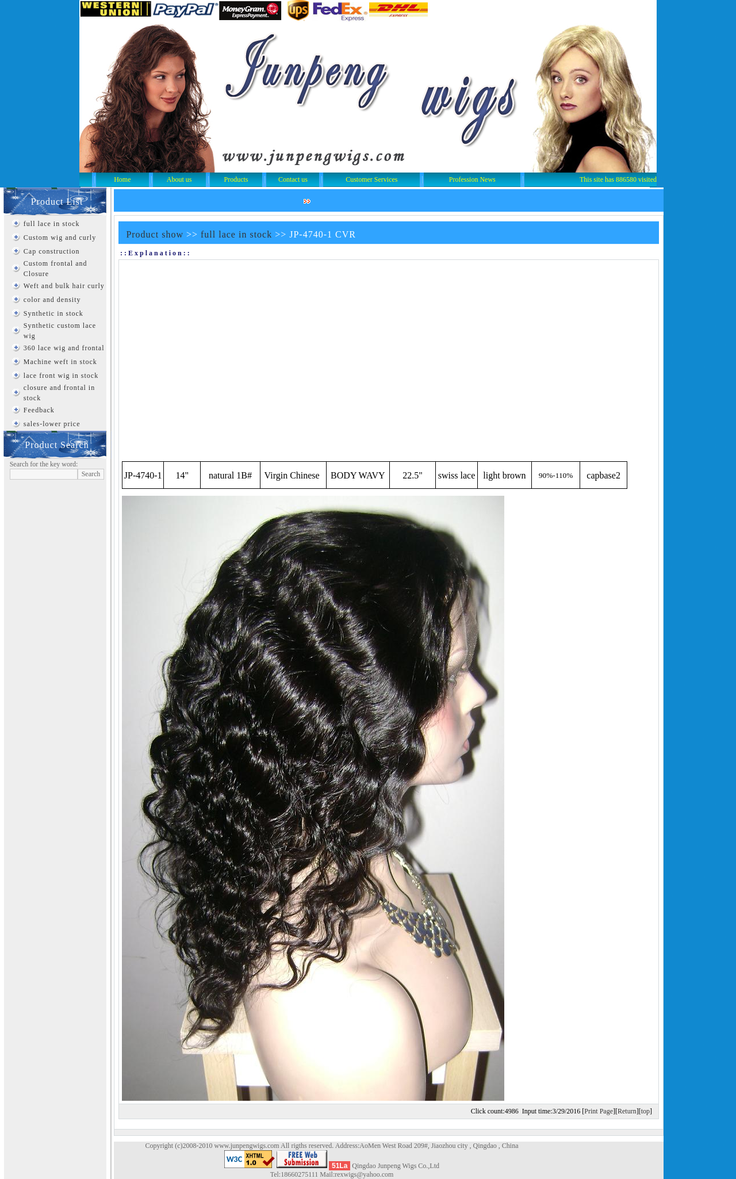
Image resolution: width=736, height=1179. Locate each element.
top (645, 1111)
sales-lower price (52, 424)
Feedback (39, 410)
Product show (154, 234)
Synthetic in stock (53, 313)
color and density (52, 300)
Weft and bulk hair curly (64, 286)
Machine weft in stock (60, 362)
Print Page (598, 1111)
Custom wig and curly (60, 237)
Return (627, 1111)
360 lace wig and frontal (64, 348)
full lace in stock (52, 224)
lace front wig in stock (61, 376)
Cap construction (52, 251)
